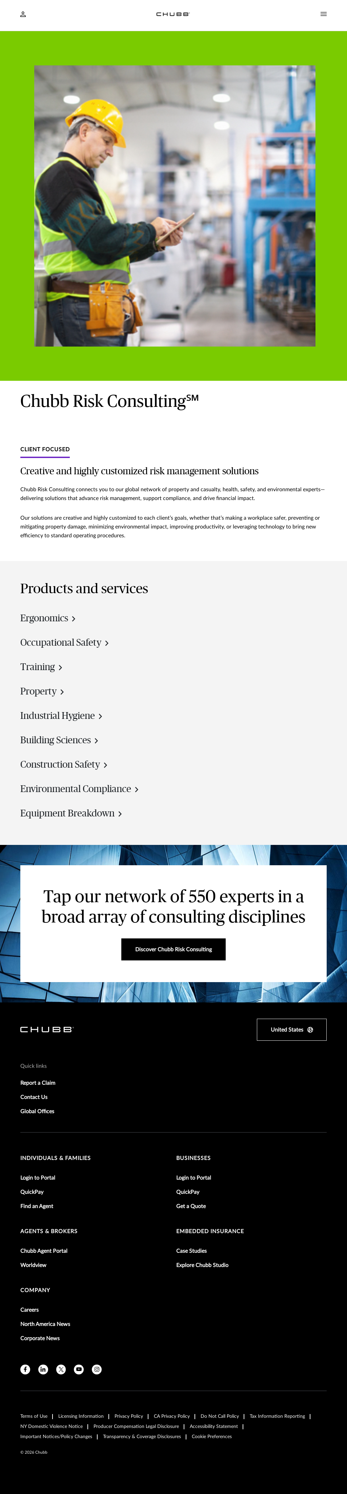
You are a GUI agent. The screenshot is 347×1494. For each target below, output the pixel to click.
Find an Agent (36, 1206)
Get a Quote (191, 1206)
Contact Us (33, 1097)
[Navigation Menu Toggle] (324, 14)
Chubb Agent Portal (43, 1251)
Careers (29, 1310)
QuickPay (31, 1192)
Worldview (33, 1265)
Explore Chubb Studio (202, 1265)
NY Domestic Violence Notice (51, 1426)
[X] (61, 1369)
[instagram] (97, 1369)
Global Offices (37, 1111)
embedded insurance (210, 1231)
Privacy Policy (129, 1416)
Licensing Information (81, 1416)
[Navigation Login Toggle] (23, 15)
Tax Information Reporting (277, 1416)
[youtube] (79, 1369)
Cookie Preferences (212, 1436)
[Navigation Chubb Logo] (173, 15)
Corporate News (40, 1338)
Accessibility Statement (214, 1426)
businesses (193, 1158)
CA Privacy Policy (172, 1416)
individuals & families (55, 1158)
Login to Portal (37, 1178)
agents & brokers (49, 1231)
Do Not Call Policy (220, 1416)
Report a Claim (37, 1083)
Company (35, 1290)
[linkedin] (43, 1369)
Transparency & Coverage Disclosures (142, 1436)
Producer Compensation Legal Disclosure (136, 1426)
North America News (45, 1324)
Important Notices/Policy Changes (56, 1436)
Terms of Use (33, 1416)
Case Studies (191, 1251)
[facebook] (25, 1369)
